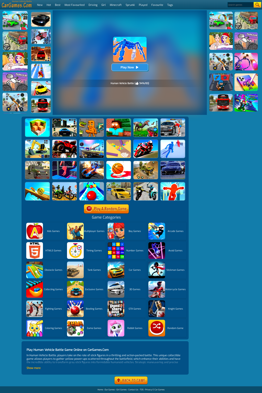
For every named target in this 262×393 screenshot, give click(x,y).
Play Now (129, 67)
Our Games (110, 389)
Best (57, 5)
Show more (34, 368)
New (40, 5)
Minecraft (116, 5)
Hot (49, 5)
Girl (103, 5)
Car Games (160, 389)
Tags (170, 5)
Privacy (148, 389)
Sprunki (130, 5)
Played (143, 5)
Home (100, 389)
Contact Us (133, 389)
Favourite (157, 5)
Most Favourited (74, 5)
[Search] (240, 5)
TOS (142, 389)
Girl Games (121, 389)
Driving (93, 5)
